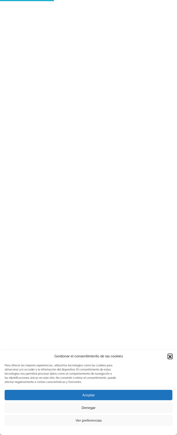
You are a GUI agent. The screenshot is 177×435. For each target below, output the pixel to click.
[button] (170, 356)
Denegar (88, 408)
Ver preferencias (89, 420)
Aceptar (88, 395)
